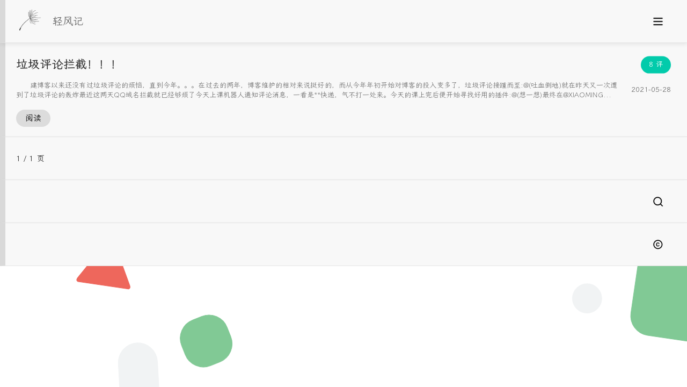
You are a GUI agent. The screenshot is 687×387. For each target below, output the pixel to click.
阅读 (33, 118)
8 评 (656, 64)
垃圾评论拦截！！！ (69, 64)
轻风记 (68, 21)
